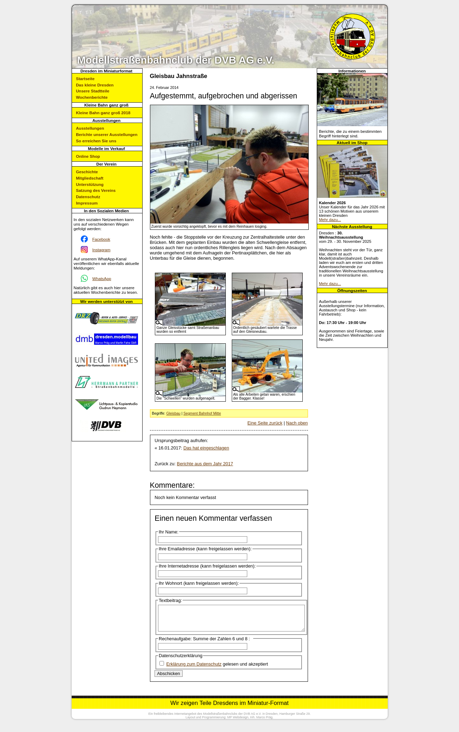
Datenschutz (88, 196)
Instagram (101, 249)
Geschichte (87, 171)
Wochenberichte (91, 97)
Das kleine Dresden (94, 85)
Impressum (87, 203)
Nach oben (297, 423)
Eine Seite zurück (265, 423)
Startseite (85, 78)
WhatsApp (101, 278)
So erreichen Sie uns (96, 140)
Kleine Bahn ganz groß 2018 (103, 112)
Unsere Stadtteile (92, 91)
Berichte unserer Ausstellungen (106, 134)
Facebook (101, 239)
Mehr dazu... (330, 220)
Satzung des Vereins (96, 190)
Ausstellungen (90, 128)
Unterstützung (90, 184)
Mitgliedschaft (89, 178)
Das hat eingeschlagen (206, 448)
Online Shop (88, 156)
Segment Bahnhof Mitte (202, 413)
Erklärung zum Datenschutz (194, 669)
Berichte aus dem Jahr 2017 (205, 463)
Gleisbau (173, 413)
